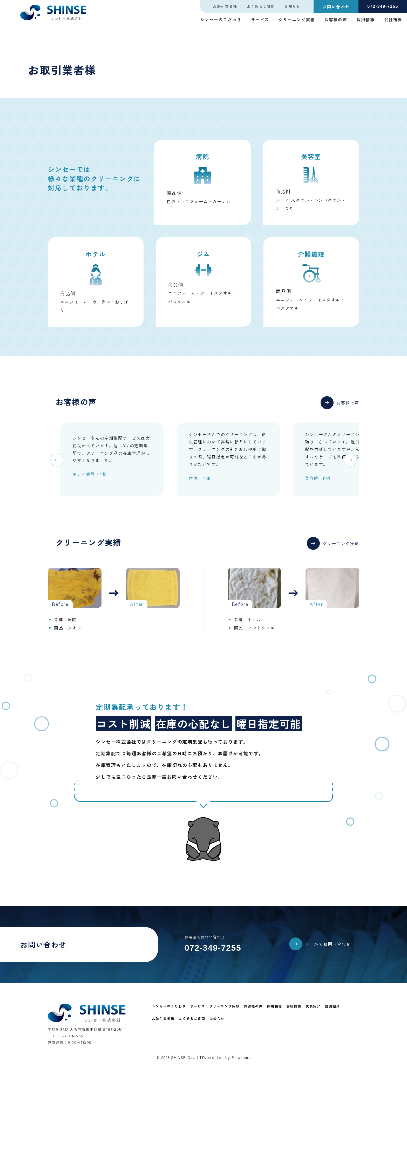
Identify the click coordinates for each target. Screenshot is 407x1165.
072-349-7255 (213, 947)
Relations (241, 1057)
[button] (340, 407)
